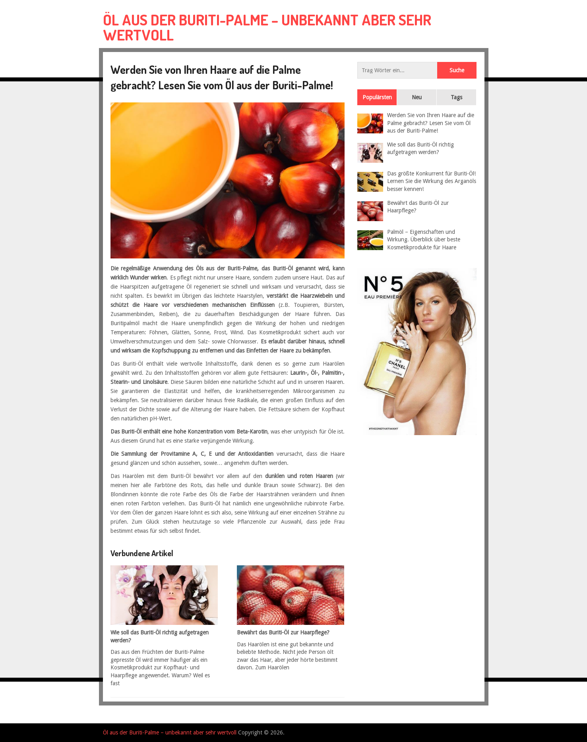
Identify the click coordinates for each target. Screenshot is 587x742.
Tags (456, 97)
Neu (417, 97)
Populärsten (377, 97)
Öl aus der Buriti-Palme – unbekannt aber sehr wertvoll (267, 27)
